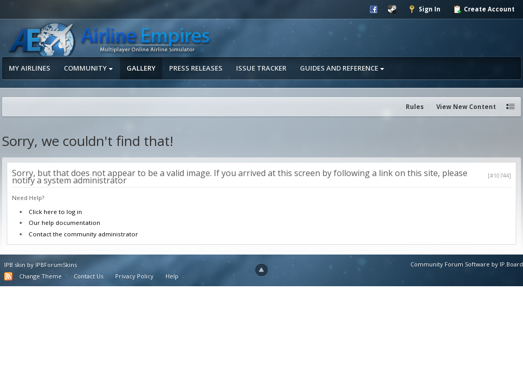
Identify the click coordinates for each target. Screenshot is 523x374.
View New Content (466, 107)
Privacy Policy (134, 276)
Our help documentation (64, 222)
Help (172, 276)
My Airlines (29, 68)
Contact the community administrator (83, 234)
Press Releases (196, 68)
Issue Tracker (261, 68)
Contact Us (88, 276)
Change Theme (40, 276)
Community (88, 68)
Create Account (484, 9)
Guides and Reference (342, 68)
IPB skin (14, 265)
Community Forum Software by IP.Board (466, 264)
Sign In (424, 9)
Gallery (141, 68)
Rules (415, 107)
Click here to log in (55, 212)
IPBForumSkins (56, 265)
